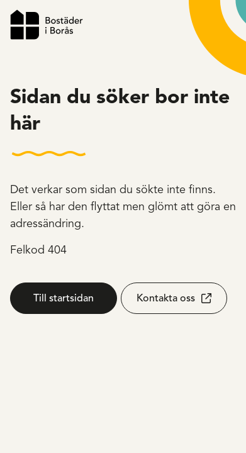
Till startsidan (63, 298)
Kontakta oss (166, 298)
